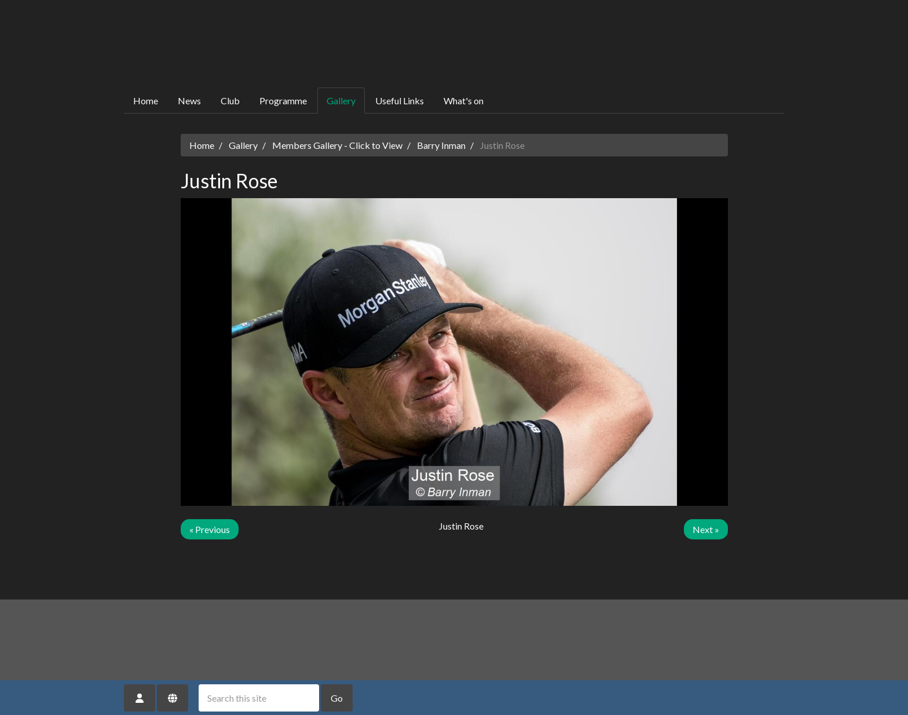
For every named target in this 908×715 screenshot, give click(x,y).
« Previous (209, 529)
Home (145, 100)
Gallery (341, 100)
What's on (464, 100)
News (189, 100)
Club (230, 100)
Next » (706, 529)
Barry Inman (441, 145)
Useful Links (399, 100)
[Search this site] (259, 698)
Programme (283, 100)
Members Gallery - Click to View (337, 145)
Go (337, 697)
